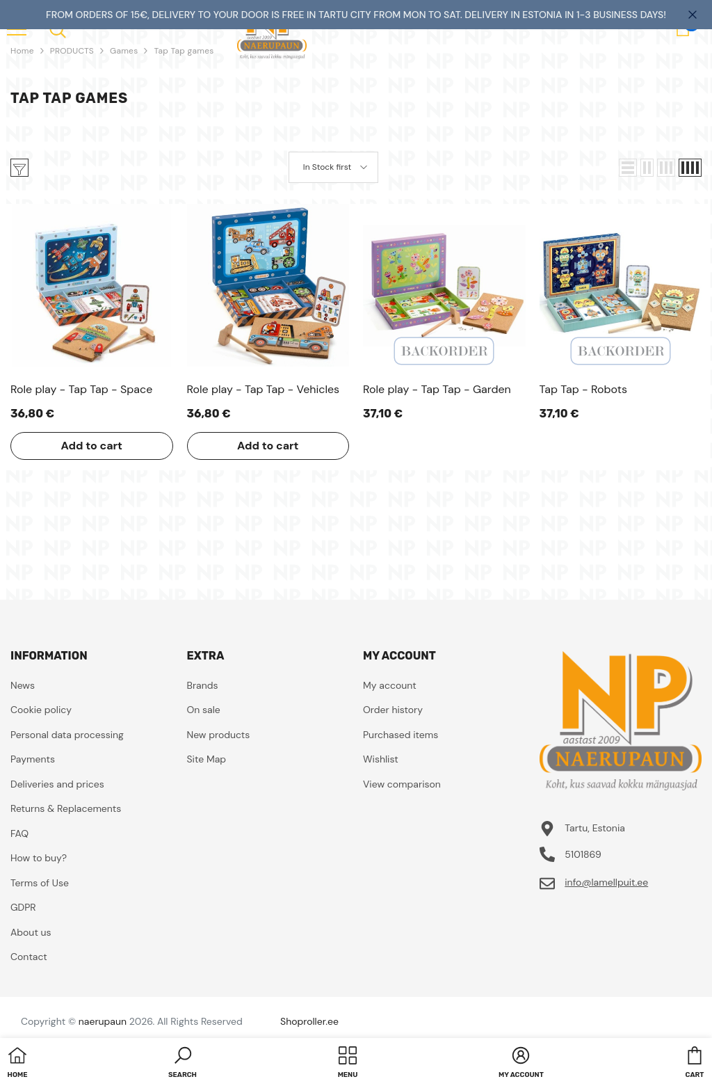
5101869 (583, 854)
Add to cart (91, 445)
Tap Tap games (183, 50)
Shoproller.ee (309, 1021)
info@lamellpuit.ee (606, 882)
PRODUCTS (72, 50)
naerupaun (103, 1021)
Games (124, 50)
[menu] (57, 29)
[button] (628, 168)
